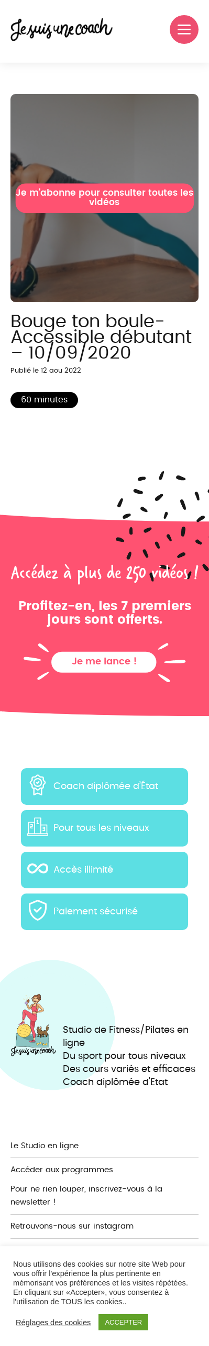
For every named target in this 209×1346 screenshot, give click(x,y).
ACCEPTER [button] (123, 1322)
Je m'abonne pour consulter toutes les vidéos (104, 197)
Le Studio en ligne (44, 1146)
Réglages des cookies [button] (53, 1322)
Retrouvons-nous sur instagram (72, 1226)
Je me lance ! (104, 661)
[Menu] (184, 29)
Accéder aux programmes (61, 1170)
